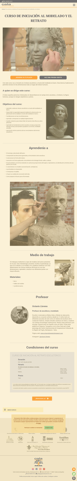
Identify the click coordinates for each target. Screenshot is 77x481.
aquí (39, 423)
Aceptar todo (49, 427)
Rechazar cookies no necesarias (33, 427)
